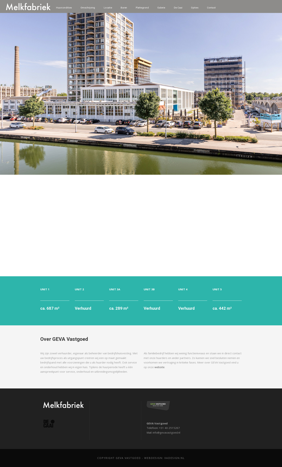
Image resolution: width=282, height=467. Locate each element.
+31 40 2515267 (168, 427)
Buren (123, 7)
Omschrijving (87, 7)
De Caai (178, 7)
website (155, 367)
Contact (212, 7)
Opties (195, 7)
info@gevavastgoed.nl (166, 432)
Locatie (107, 7)
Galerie (161, 7)
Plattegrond (142, 7)
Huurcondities (64, 7)
